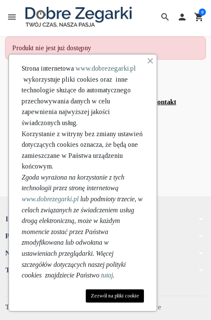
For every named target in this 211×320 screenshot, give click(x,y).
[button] (165, 17)
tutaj (107, 275)
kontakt (164, 102)
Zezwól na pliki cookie (115, 296)
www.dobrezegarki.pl (106, 68)
